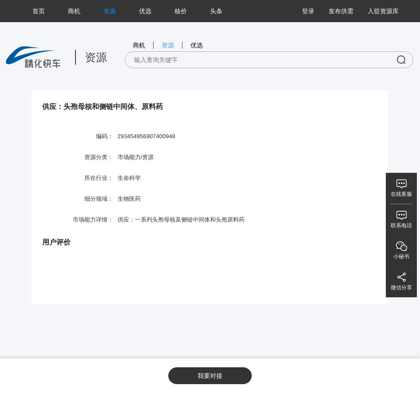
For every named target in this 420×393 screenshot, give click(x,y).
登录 (308, 11)
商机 (74, 11)
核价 (180, 11)
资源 (109, 11)
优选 (145, 11)
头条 (216, 11)
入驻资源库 (383, 11)
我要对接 (210, 375)
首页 (38, 11)
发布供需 (341, 11)
